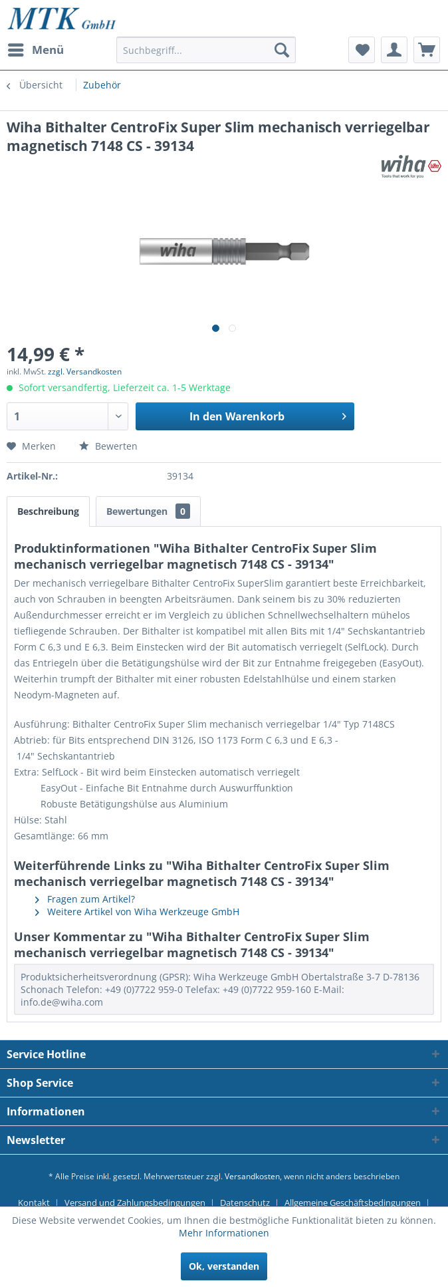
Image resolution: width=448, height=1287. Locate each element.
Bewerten (108, 446)
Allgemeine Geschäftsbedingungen (352, 1203)
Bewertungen (148, 511)
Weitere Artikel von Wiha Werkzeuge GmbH (137, 911)
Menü (36, 48)
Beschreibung (48, 511)
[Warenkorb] (426, 50)
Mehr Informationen (224, 1232)
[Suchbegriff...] (206, 50)
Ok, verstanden (224, 1266)
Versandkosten (252, 1176)
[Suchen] (282, 50)
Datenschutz (245, 1203)
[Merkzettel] (361, 50)
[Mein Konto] (394, 50)
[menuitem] (35, 50)
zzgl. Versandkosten (85, 371)
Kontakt (34, 1203)
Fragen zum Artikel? (85, 899)
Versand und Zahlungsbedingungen (134, 1203)
